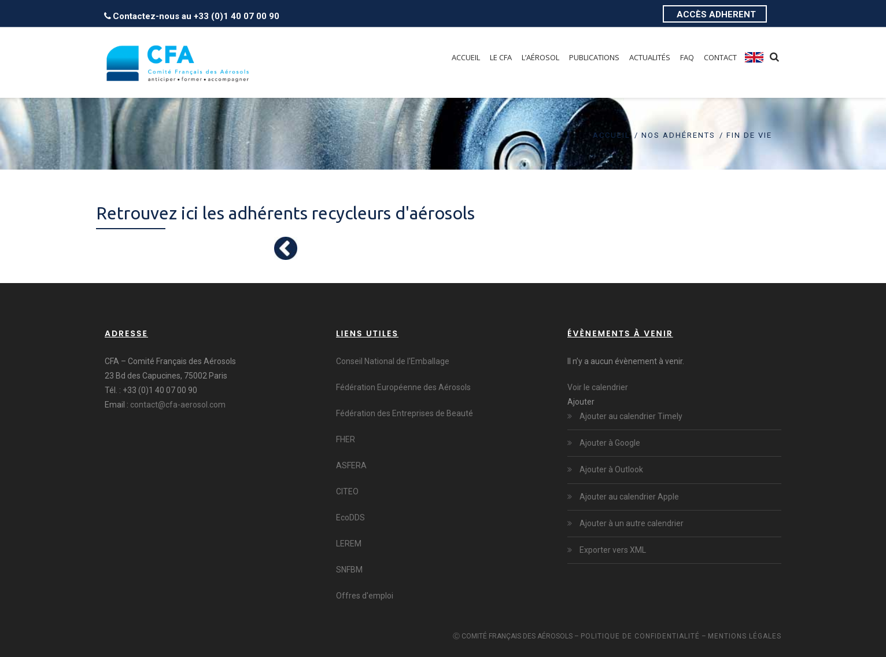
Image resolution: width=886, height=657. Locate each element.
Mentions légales (744, 636)
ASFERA (351, 465)
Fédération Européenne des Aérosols (403, 387)
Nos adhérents (678, 135)
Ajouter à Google (609, 442)
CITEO (347, 491)
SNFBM (349, 569)
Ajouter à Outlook (610, 469)
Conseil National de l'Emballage (392, 361)
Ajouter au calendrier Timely (630, 416)
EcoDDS (350, 517)
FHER (345, 439)
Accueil (611, 135)
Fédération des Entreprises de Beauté (404, 413)
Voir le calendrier (597, 387)
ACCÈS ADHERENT (716, 14)
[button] (581, 401)
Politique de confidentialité (640, 636)
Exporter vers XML (612, 550)
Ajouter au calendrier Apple (628, 496)
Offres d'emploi (364, 595)
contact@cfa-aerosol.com (178, 404)
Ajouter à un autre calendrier (631, 523)
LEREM (348, 543)
